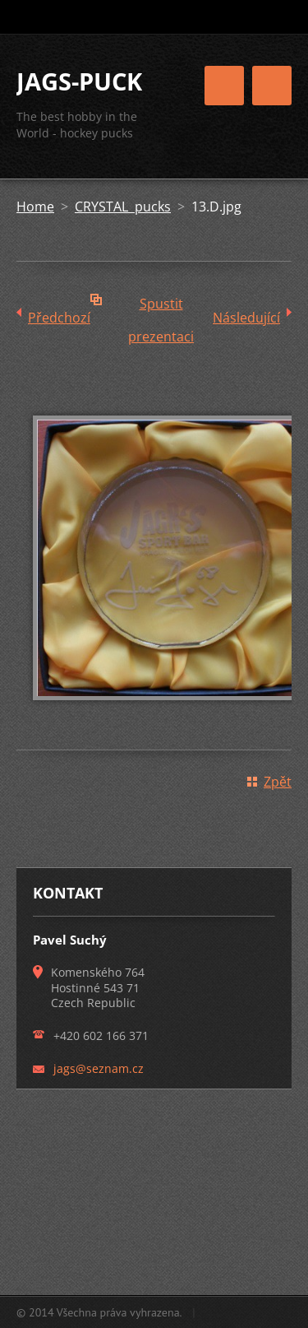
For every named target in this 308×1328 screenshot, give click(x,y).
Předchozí (59, 318)
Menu (272, 85)
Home (35, 206)
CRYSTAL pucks (123, 206)
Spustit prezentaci (161, 307)
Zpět (278, 782)
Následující (246, 318)
